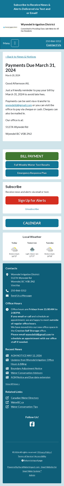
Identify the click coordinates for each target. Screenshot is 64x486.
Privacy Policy (44, 452)
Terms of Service (25, 456)
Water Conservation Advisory (26, 372)
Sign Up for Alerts (32, 200)
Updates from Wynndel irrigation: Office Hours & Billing (32, 361)
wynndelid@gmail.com (18, 105)
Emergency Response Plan (32, 172)
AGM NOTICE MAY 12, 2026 (26, 355)
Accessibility (40, 456)
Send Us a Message (21, 295)
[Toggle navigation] (15, 43)
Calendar (32, 223)
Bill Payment (32, 156)
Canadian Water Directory (25, 397)
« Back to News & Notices (20, 56)
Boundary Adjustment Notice (26, 368)
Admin (32, 475)
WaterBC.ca (17, 402)
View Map (15, 285)
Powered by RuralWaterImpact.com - (32, 469)
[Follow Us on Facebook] (32, 424)
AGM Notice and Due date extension (30, 377)
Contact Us (53, 44)
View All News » (12, 384)
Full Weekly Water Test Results (32, 164)
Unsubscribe (32, 209)
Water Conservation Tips (24, 406)
